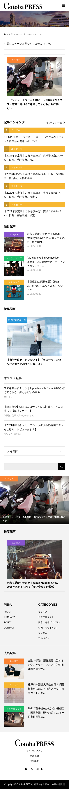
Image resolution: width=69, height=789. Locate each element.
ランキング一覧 (54, 122)
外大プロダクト (46, 617)
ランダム (8, 434)
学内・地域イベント (48, 627)
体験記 (7, 415)
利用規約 (34, 756)
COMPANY (9, 617)
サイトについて (34, 750)
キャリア (42, 611)
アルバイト (43, 638)
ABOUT (7, 611)
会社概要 (34, 761)
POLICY (8, 622)
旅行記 (17, 434)
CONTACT (9, 627)
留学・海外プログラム (23, 415)
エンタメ (8, 397)
